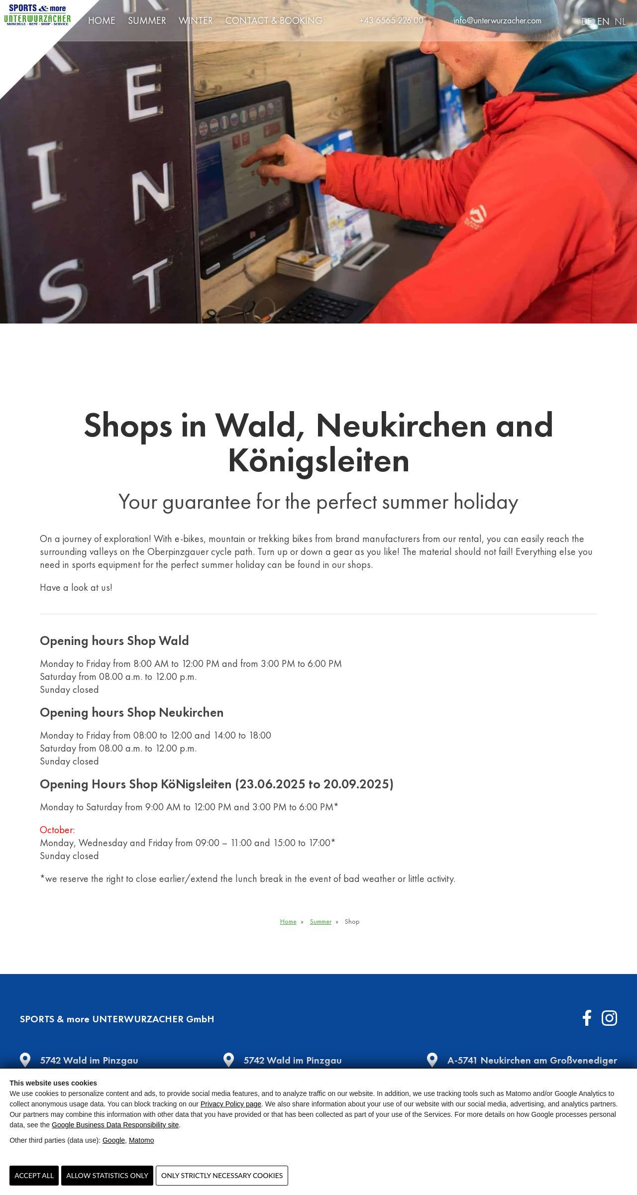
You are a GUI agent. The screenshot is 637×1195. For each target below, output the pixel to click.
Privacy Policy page (231, 1104)
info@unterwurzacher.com (497, 20)
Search (561, 20)
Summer (147, 20)
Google (114, 1140)
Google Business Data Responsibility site (115, 1125)
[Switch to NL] (618, 20)
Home (101, 20)
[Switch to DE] (584, 20)
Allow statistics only (107, 1175)
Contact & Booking (273, 20)
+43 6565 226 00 (391, 20)
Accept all (34, 1175)
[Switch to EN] (601, 20)
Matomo (141, 1140)
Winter (196, 20)
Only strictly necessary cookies (222, 1175)
